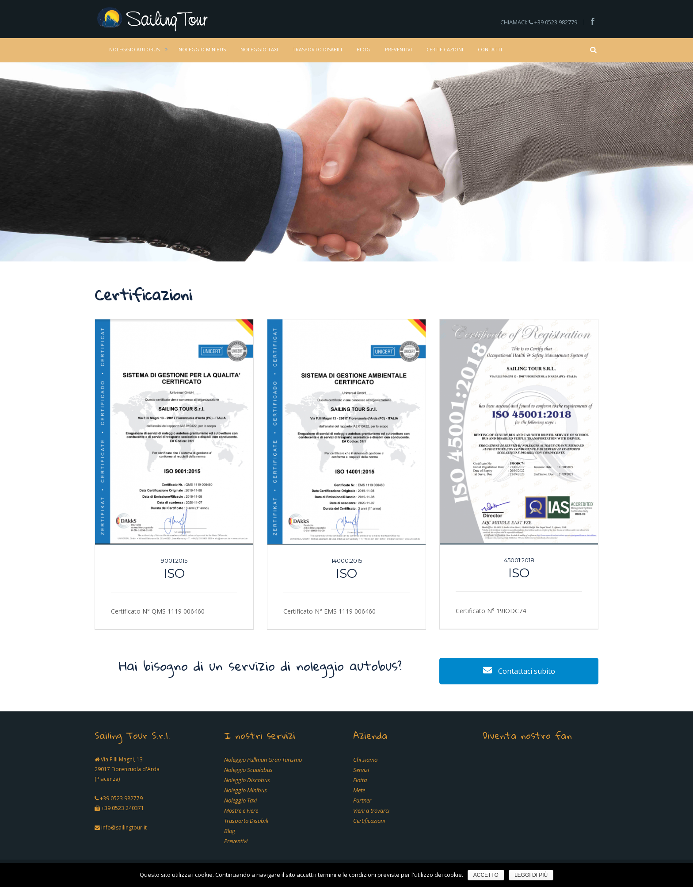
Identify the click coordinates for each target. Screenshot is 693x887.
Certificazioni (444, 49)
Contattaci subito (519, 671)
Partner (362, 800)
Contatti (490, 49)
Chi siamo (365, 760)
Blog (363, 49)
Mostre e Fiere (241, 810)
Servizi (361, 770)
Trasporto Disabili (317, 49)
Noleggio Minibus (202, 49)
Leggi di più (531, 875)
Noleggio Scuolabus (248, 770)
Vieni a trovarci (371, 810)
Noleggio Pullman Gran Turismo (263, 760)
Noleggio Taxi (259, 49)
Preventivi (398, 49)
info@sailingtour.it (124, 827)
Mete (359, 790)
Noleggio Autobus (134, 49)
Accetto (486, 875)
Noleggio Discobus (247, 780)
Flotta (360, 780)
